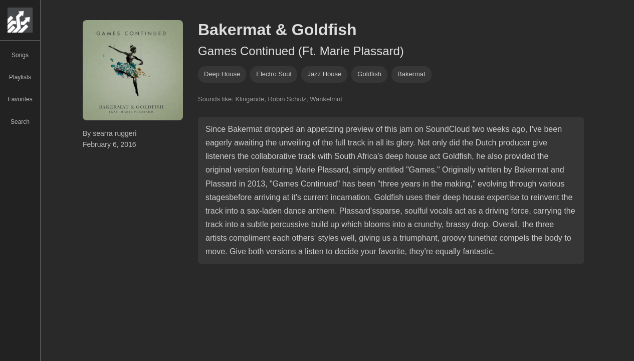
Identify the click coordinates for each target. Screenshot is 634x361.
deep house (222, 74)
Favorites (20, 99)
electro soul (273, 74)
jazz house (324, 74)
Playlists (20, 77)
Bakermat (411, 74)
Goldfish (369, 74)
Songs (20, 55)
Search (20, 121)
